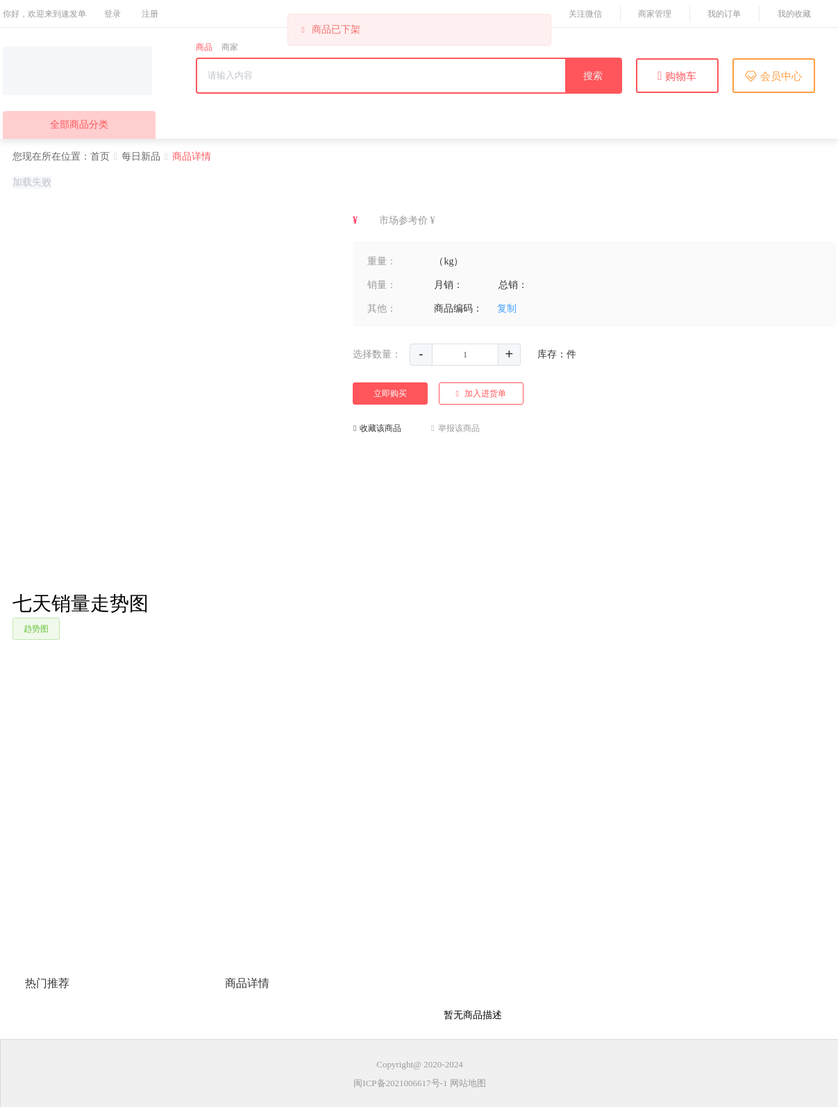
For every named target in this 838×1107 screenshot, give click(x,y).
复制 (507, 308)
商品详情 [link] (191, 156)
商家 (229, 47)
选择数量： (377, 354)
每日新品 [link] (140, 156)
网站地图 (468, 1083)
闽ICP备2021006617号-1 (400, 1083)
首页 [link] (100, 156)
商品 (204, 47)
